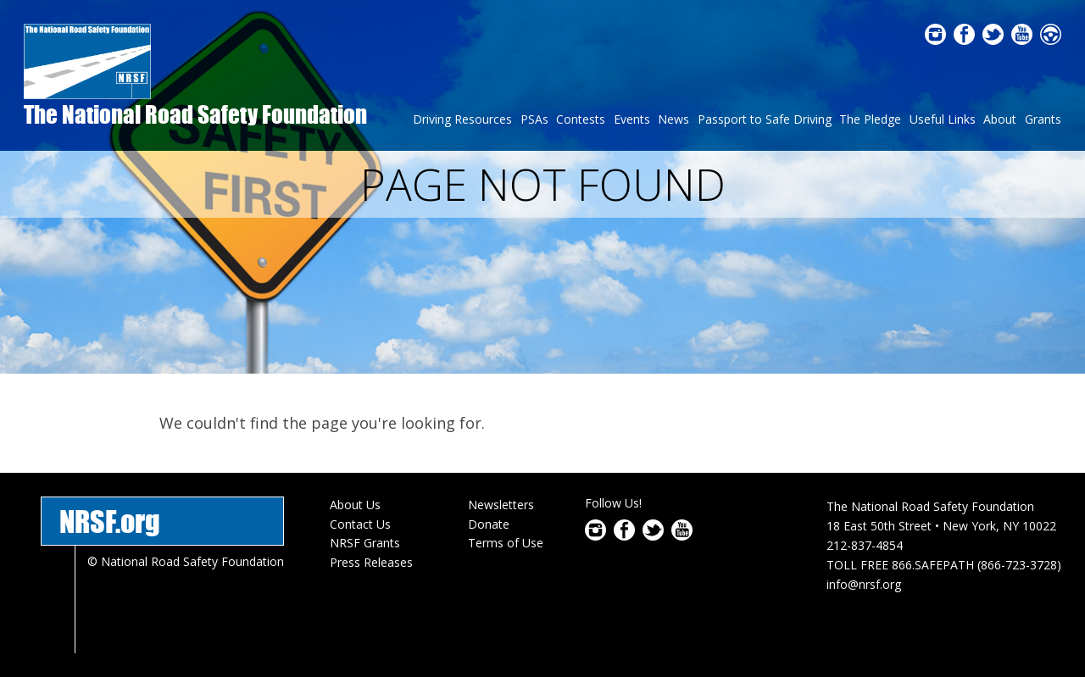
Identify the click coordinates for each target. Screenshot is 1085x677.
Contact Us (360, 524)
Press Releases (371, 562)
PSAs (534, 119)
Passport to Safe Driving (765, 119)
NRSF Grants (365, 543)
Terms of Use (505, 543)
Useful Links (943, 119)
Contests (580, 119)
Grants (1043, 119)
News (673, 119)
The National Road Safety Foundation (195, 114)
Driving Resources (462, 119)
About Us (355, 505)
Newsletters (501, 505)
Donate (488, 524)
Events (632, 119)
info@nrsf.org (863, 584)
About (999, 119)
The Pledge (870, 119)
